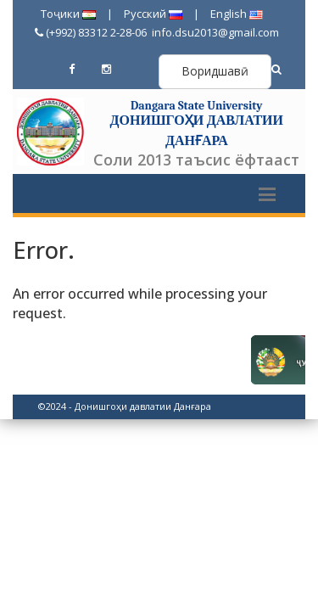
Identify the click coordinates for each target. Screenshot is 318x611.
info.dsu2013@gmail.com (214, 32)
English (236, 13)
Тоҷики (68, 13)
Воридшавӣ (214, 71)
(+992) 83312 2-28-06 (91, 32)
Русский (153, 13)
